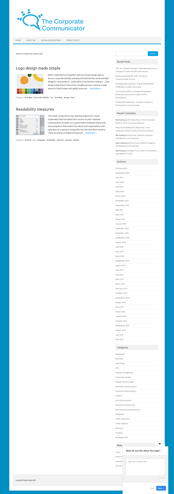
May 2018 (119, 252)
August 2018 (121, 242)
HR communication (123, 400)
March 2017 (120, 284)
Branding (28, 97)
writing (76, 140)
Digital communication (125, 382)
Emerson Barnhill (122, 127)
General (28, 140)
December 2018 (122, 233)
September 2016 (122, 298)
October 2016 (121, 293)
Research (119, 428)
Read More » (95, 88)
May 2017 (119, 275)
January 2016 (121, 316)
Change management (124, 372)
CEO (117, 368)
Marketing (120, 414)
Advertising (120, 354)
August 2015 (121, 330)
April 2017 (120, 279)
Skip (152, 488)
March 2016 (120, 312)
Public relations (122, 423)
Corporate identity (41, 97)
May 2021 (119, 210)
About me (31, 40)
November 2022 (122, 201)
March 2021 (120, 219)
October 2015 (121, 321)
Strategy (119, 433)
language (41, 140)
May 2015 (119, 339)
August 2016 (121, 302)
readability (50, 140)
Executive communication (126, 386)
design (66, 97)
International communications (128, 410)
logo (73, 97)
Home (18, 40)
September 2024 (122, 173)
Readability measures (35, 109)
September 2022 (122, 205)
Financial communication (126, 391)
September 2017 (122, 261)
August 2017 (121, 265)
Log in (118, 452)
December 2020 (122, 228)
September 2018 (122, 238)
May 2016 (119, 307)
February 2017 (121, 289)
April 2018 (120, 256)
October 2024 (121, 168)
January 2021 (121, 224)
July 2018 (119, 247)
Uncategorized (122, 437)
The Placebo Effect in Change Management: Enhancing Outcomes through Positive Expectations (134, 94)
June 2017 (120, 270)
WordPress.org (122, 466)
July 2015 (119, 335)
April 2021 (120, 215)
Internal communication (125, 405)
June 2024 (120, 182)
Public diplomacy (123, 419)
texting (68, 140)
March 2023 (120, 196)
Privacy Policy (73, 40)
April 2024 (120, 191)
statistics (60, 140)
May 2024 (119, 187)
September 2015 (122, 326)
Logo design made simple (38, 68)
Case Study (120, 363)
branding (58, 97)
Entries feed (121, 457)
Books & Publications (51, 40)
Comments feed (122, 461)
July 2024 (119, 177)
